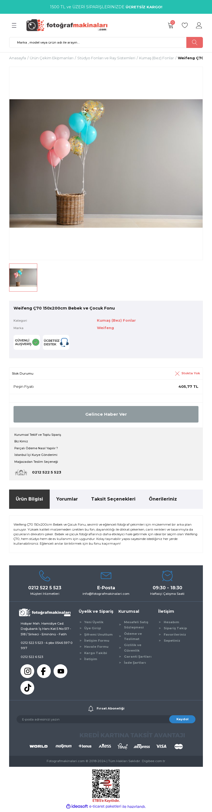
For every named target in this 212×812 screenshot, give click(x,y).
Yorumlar (67, 500)
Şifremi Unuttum (98, 636)
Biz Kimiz (21, 442)
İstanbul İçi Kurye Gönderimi (37, 456)
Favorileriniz (175, 636)
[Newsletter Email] (106, 721)
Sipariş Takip (175, 630)
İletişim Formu (96, 642)
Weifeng (106, 328)
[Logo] (69, 25)
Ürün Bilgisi (29, 500)
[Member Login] (199, 25)
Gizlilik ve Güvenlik (132, 649)
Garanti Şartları (138, 658)
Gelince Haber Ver (106, 414)
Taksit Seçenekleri (113, 500)
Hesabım (171, 623)
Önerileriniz (163, 500)
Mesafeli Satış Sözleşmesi (136, 626)
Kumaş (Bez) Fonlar (117, 320)
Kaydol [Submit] (182, 720)
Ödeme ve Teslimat (133, 637)
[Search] (106, 42)
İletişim (90, 661)
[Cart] (170, 25)
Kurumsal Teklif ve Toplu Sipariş (39, 435)
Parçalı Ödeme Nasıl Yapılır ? (37, 449)
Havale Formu (96, 648)
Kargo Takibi (95, 654)
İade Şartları (135, 664)
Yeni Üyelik (94, 623)
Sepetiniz (172, 642)
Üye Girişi (92, 630)
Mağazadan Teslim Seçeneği (37, 463)
